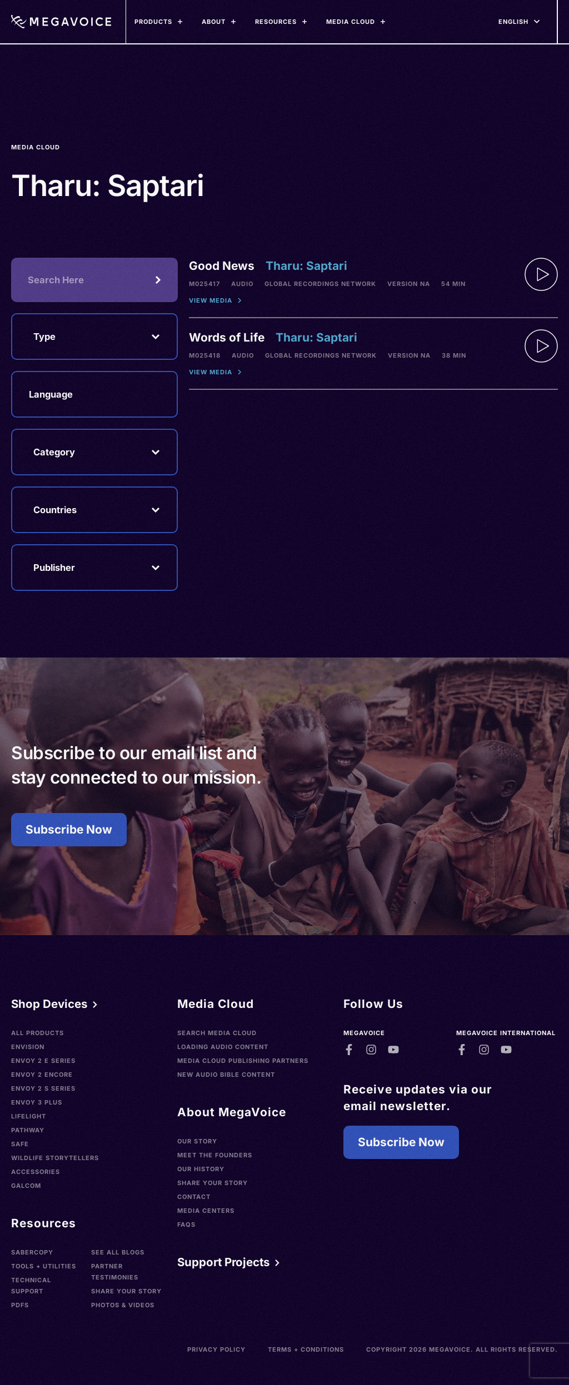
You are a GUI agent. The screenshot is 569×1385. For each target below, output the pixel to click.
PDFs (20, 1305)
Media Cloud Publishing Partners (242, 1061)
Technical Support (31, 1285)
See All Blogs (117, 1252)
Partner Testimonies (114, 1271)
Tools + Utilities (43, 1266)
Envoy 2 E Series (43, 1061)
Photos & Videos (122, 1305)
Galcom (26, 1186)
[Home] (61, 21)
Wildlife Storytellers (55, 1158)
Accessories (35, 1172)
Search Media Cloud (217, 1033)
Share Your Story (126, 1291)
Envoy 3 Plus (36, 1102)
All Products (37, 1033)
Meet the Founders (214, 1155)
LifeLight (28, 1116)
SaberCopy (32, 1252)
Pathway (27, 1130)
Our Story (197, 1141)
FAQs (186, 1224)
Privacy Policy (216, 1349)
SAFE (20, 1144)
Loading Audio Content (222, 1047)
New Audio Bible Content (226, 1074)
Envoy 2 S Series (43, 1088)
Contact (194, 1197)
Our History (200, 1169)
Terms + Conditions (306, 1349)
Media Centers (205, 1211)
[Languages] (513, 21)
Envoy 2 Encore (42, 1074)
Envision (27, 1047)
